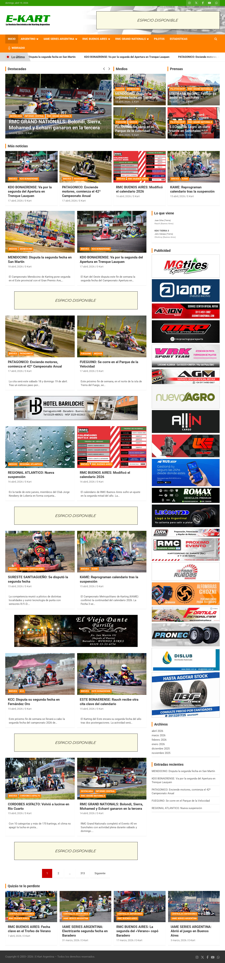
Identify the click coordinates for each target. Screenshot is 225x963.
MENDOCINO (133, 89)
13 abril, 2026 (176, 101)
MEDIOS (120, 89)
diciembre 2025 (161, 748)
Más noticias (18, 146)
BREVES (13, 179)
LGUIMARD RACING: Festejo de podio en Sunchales (192, 96)
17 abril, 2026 (122, 135)
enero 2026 (158, 744)
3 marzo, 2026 (178, 940)
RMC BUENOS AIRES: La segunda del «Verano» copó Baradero (137, 931)
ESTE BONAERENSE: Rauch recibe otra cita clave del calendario (109, 701)
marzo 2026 (158, 735)
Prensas (176, 69)
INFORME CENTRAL (34, 116)
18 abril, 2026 (122, 101)
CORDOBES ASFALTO (30, 796)
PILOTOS (159, 39)
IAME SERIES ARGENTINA (59, 39)
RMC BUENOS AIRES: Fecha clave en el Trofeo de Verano (29, 929)
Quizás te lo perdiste (24, 886)
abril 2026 (157, 731)
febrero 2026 (159, 739)
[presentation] (104, 68)
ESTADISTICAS (178, 39)
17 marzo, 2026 (124, 940)
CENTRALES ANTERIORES (21, 914)
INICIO (11, 39)
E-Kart (29, 133)
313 (83, 873)
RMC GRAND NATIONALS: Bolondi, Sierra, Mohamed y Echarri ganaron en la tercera (55, 125)
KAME (185, 179)
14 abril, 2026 (16, 133)
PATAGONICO (80, 179)
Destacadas (17, 69)
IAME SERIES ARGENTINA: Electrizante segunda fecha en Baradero (85, 931)
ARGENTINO (28, 39)
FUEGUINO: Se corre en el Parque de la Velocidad (134, 129)
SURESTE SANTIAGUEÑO (32, 569)
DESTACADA (16, 116)
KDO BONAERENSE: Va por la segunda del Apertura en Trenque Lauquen (136, 56)
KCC (22, 691)
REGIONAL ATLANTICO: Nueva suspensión (177, 808)
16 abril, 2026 (123, 196)
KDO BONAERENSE (29, 179)
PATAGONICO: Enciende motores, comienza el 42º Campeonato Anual (81, 191)
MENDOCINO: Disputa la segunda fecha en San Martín (53, 56)
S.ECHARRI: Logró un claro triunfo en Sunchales (189, 129)
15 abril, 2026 (177, 196)
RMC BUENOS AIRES (94, 39)
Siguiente (100, 873)
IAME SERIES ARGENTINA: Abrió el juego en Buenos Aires (191, 931)
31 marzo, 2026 (70, 940)
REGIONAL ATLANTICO (31, 464)
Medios (121, 69)
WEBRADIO (18, 48)
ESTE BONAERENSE (101, 691)
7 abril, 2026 (14, 935)
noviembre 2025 (161, 753)
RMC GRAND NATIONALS (130, 39)
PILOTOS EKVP (177, 89)
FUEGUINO (121, 122)
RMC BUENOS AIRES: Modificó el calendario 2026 (139, 189)
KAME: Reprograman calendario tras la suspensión (192, 189)
